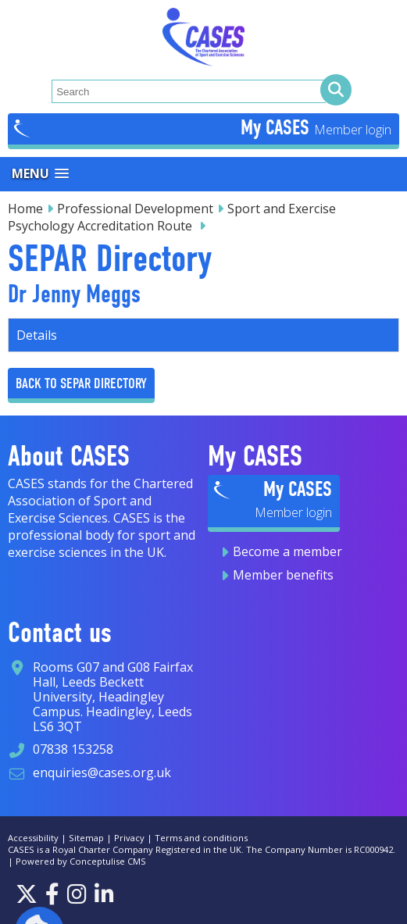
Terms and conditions (201, 838)
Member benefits (283, 574)
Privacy (129, 838)
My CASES (277, 127)
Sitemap (86, 838)
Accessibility (33, 838)
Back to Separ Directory (81, 383)
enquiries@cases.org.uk (102, 772)
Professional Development (135, 208)
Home (25, 208)
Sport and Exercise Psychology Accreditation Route (172, 217)
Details (36, 335)
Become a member (287, 551)
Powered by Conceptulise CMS (81, 861)
